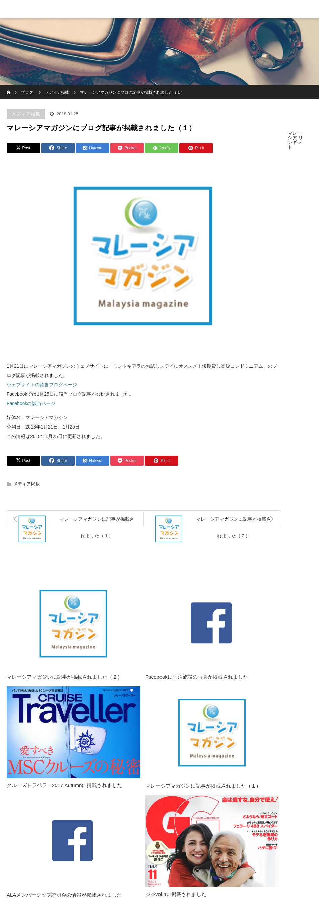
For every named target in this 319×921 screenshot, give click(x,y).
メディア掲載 (26, 114)
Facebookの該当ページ (31, 403)
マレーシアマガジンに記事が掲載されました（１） (203, 786)
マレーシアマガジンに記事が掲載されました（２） (64, 677)
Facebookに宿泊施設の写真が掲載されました (196, 677)
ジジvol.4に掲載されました (175, 894)
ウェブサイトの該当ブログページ (42, 384)
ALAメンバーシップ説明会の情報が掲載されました (64, 895)
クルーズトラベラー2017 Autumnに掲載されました (64, 785)
